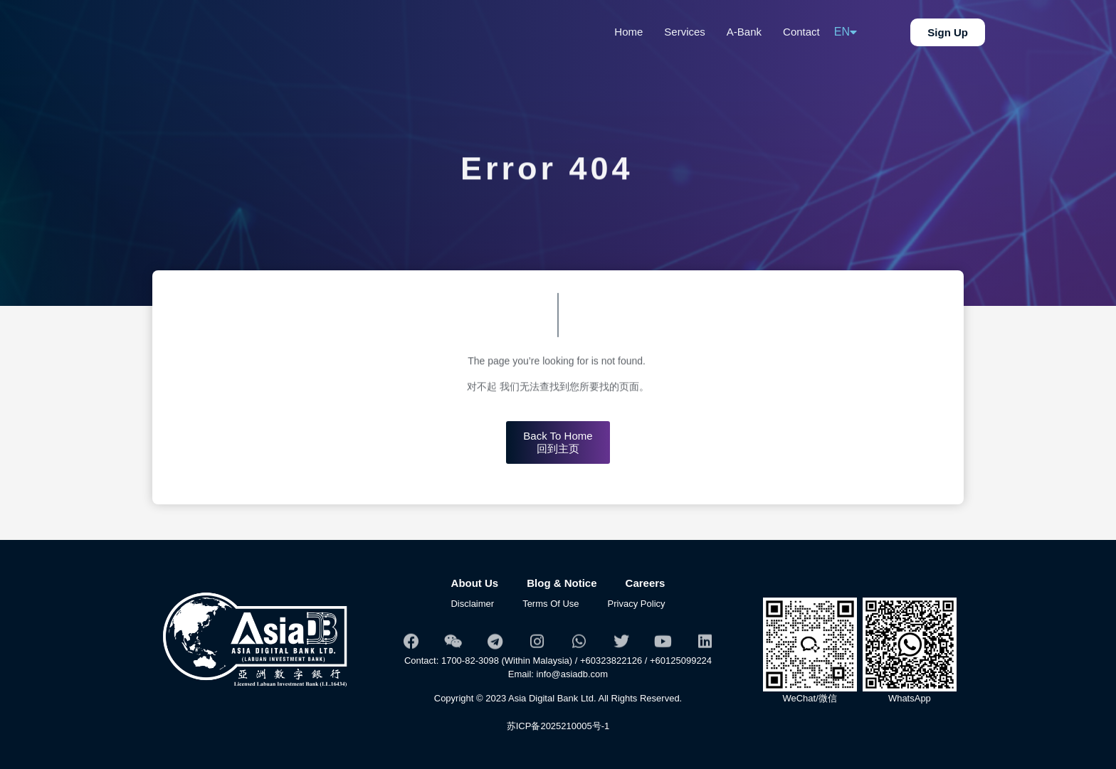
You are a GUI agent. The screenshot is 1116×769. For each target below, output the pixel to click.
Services (684, 32)
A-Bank (744, 32)
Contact (801, 32)
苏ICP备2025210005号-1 (558, 726)
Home (628, 32)
